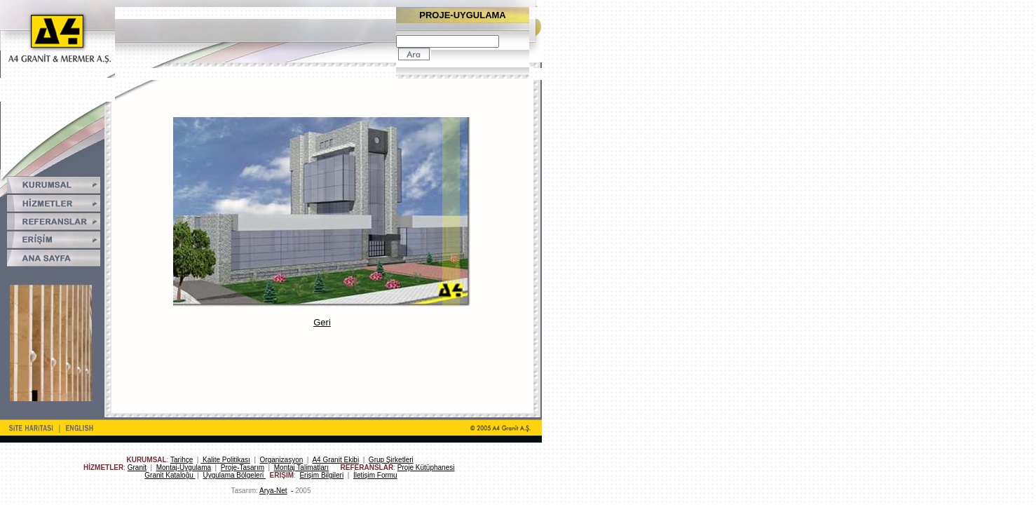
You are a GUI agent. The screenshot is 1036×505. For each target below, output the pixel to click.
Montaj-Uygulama (183, 467)
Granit (137, 467)
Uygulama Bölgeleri (234, 475)
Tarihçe (181, 460)
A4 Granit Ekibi (335, 460)
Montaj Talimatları (301, 467)
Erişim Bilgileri (321, 475)
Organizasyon (282, 460)
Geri (322, 322)
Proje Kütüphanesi (426, 467)
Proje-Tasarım (242, 467)
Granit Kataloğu (169, 475)
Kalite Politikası (225, 460)
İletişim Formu (375, 475)
